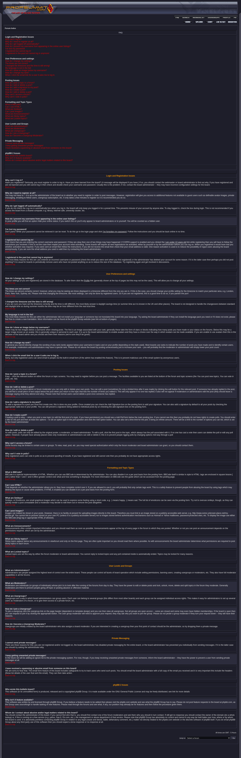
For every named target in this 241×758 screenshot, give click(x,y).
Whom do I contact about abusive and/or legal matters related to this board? (39, 160)
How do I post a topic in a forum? (19, 83)
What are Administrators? (16, 126)
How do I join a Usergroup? (17, 133)
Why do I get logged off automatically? (22, 44)
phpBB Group (81, 691)
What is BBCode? (13, 104)
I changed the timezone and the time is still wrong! (27, 66)
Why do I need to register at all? (19, 41)
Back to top (10, 187)
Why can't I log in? (13, 39)
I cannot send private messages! (19, 143)
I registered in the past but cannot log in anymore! (27, 53)
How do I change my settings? (18, 61)
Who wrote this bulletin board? (18, 155)
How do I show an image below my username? (26, 70)
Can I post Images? (14, 111)
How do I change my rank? (17, 73)
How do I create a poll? (15, 90)
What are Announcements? (17, 114)
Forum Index (10, 28)
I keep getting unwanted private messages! (24, 145)
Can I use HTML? (13, 107)
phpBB (114, 751)
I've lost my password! (15, 48)
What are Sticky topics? (15, 116)
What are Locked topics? (16, 118)
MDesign (132, 752)
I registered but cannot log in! (18, 51)
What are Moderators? (15, 128)
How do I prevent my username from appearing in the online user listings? (38, 46)
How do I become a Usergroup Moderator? (24, 135)
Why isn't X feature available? (18, 158)
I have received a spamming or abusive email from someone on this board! (38, 148)
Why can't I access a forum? (17, 94)
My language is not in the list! (18, 68)
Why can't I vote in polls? (16, 97)
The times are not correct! (16, 63)
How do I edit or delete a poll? (18, 92)
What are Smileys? (13, 109)
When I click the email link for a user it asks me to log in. (30, 75)
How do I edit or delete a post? (18, 85)
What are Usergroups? (15, 131)
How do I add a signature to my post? (21, 87)
